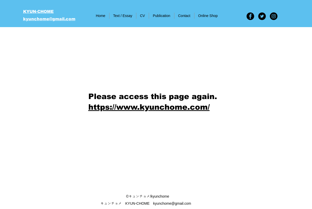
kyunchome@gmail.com (49, 19)
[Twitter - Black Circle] (262, 16)
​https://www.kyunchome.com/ (149, 107)
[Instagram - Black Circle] (273, 16)
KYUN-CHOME (38, 11)
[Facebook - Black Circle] (250, 16)
